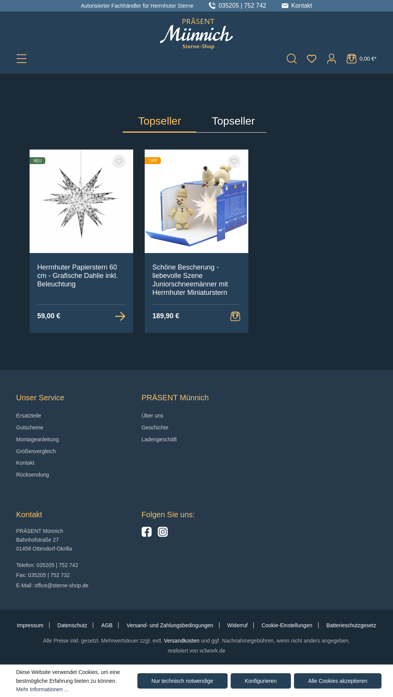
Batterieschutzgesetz (351, 625)
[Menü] (21, 58)
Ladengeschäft (159, 439)
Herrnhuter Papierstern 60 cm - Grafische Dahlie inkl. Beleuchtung (77, 275)
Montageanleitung (37, 439)
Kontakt (25, 463)
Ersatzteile (28, 416)
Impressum (30, 625)
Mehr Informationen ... (42, 689)
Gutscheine (29, 427)
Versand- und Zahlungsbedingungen (170, 625)
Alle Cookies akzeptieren (337, 681)
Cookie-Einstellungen (286, 625)
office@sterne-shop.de (61, 585)
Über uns (152, 416)
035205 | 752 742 (242, 6)
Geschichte (155, 427)
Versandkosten (182, 641)
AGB (107, 625)
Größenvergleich (36, 451)
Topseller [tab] (159, 121)
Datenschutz (73, 625)
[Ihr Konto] (332, 58)
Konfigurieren (261, 681)
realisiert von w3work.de (196, 651)
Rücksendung (32, 475)
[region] (196, 241)
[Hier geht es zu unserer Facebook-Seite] (147, 535)
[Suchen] (292, 58)
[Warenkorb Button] (235, 316)
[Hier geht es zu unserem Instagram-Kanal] (163, 535)
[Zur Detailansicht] (120, 316)
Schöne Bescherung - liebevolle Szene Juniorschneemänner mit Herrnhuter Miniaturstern (190, 279)
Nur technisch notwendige (182, 681)
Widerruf (237, 625)
